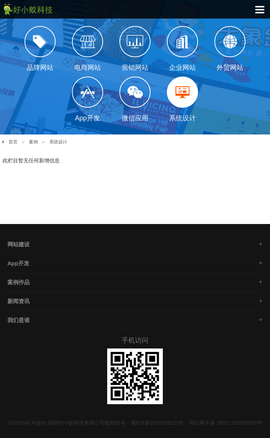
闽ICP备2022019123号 (157, 423)
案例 (33, 142)
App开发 (18, 263)
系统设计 (58, 142)
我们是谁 (18, 320)
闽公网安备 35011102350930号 (225, 423)
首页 (13, 142)
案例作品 (18, 282)
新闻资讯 (18, 301)
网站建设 (18, 244)
